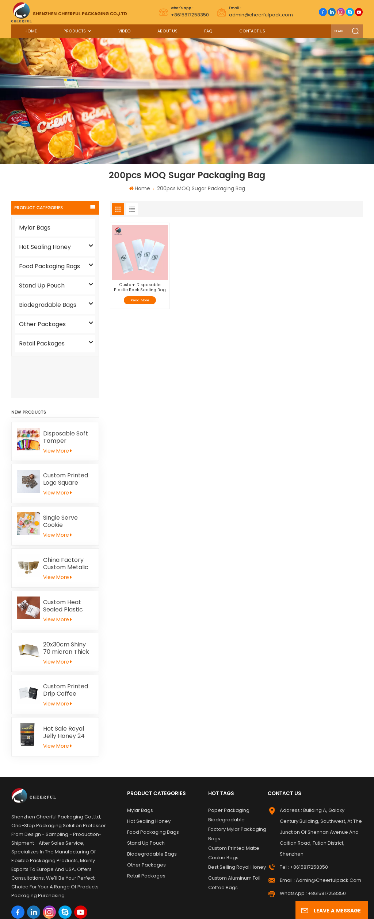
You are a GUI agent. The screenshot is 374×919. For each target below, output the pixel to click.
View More (57, 408)
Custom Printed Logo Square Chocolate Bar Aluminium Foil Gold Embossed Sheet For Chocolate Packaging (65, 437)
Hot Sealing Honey (45, 247)
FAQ (208, 31)
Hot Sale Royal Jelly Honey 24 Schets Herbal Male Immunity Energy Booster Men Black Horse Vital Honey (67, 691)
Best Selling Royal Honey (237, 825)
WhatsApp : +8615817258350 (313, 851)
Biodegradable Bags (47, 305)
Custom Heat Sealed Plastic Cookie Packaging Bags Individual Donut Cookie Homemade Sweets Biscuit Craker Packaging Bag (65, 564)
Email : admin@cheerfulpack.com (320, 838)
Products (75, 31)
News (338, 899)
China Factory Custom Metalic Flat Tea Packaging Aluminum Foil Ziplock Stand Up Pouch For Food (67, 522)
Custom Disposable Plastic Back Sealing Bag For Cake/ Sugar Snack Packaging (140, 287)
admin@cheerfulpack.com (261, 11)
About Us (167, 31)
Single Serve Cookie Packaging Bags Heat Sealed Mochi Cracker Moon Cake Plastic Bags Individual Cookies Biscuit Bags (65, 480)
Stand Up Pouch (42, 285)
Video (124, 31)
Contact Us (252, 31)
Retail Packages (42, 343)
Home (30, 31)
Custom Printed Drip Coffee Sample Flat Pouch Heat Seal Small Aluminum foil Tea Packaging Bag (66, 648)
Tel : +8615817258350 (304, 825)
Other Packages (42, 324)
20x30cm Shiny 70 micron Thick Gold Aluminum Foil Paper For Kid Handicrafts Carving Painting (67, 606)
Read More (139, 300)
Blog (322, 899)
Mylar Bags (34, 227)
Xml (135, 908)
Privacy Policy (161, 908)
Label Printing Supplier (69, 899)
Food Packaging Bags (49, 266)
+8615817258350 (190, 11)
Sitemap (302, 899)
